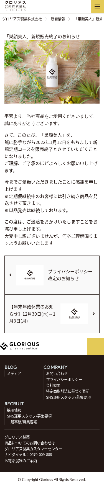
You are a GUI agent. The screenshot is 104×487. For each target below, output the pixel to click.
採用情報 (14, 410)
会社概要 (53, 385)
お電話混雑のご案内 (20, 460)
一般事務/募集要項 (22, 421)
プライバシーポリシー (64, 379)
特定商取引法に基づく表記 (67, 391)
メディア (14, 373)
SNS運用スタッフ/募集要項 (68, 397)
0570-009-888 (41, 454)
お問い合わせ (57, 373)
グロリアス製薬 (17, 437)
